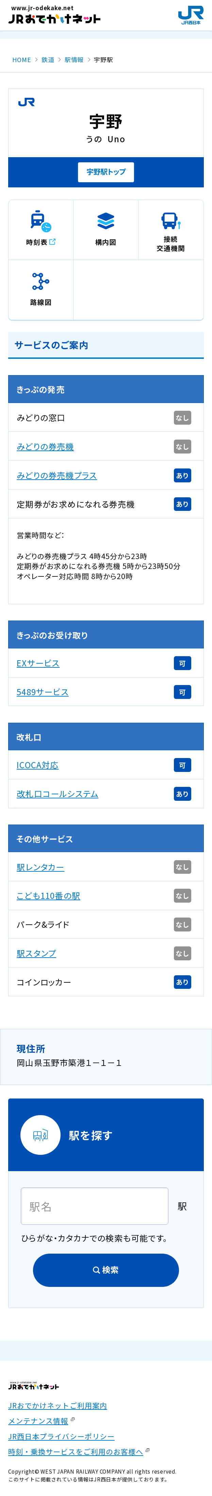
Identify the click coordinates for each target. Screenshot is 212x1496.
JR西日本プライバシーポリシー (61, 1436)
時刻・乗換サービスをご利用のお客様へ (75, 1451)
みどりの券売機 (45, 446)
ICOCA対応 (38, 765)
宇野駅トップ (106, 171)
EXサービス (38, 663)
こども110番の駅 (48, 895)
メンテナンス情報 (38, 1421)
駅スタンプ (36, 953)
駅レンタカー (40, 867)
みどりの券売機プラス (57, 475)
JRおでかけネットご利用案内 (57, 1405)
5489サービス (43, 692)
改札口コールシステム (57, 793)
